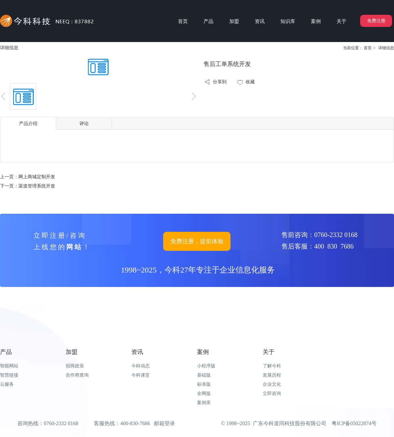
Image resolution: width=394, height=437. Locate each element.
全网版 (204, 393)
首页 (368, 48)
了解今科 (272, 365)
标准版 (204, 384)
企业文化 (272, 384)
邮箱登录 (164, 423)
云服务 (7, 384)
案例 (203, 352)
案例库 (204, 402)
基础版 (204, 375)
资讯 (137, 352)
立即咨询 (272, 393)
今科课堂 (140, 375)
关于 (268, 352)
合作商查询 (77, 375)
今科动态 (140, 365)
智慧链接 (9, 375)
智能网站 (9, 365)
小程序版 (206, 365)
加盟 (71, 352)
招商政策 (75, 365)
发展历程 (272, 375)
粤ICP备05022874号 (354, 423)
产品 (6, 352)
